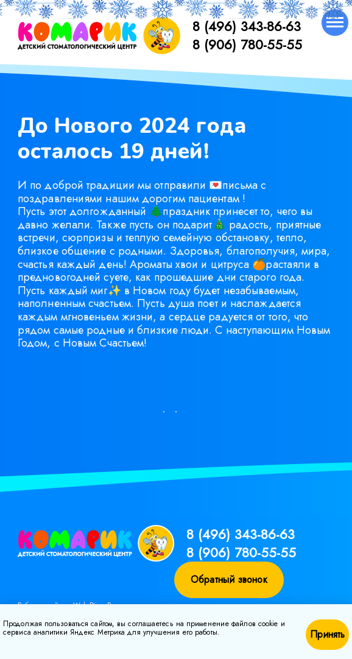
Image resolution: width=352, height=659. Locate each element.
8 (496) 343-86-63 (246, 26)
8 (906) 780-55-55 (247, 44)
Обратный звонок (229, 580)
